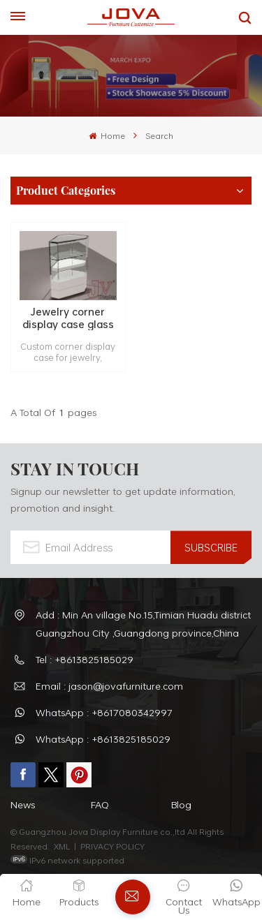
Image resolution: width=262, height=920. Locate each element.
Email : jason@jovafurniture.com (109, 685)
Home (107, 135)
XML (62, 846)
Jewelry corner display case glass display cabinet (68, 318)
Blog (181, 804)
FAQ (100, 804)
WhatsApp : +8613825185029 (103, 739)
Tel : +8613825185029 (84, 659)
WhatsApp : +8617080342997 (104, 712)
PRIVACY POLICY (112, 846)
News (22, 804)
